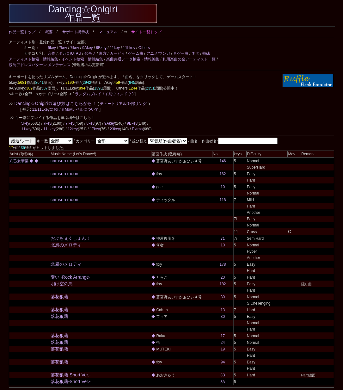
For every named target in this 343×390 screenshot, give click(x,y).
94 (223, 362)
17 (223, 336)
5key (52, 48)
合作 (51, 53)
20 (223, 277)
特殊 (206, 53)
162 (222, 174)
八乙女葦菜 (19, 161)
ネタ (195, 53)
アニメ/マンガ (158, 53)
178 (222, 264)
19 (223, 349)
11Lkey (129, 48)
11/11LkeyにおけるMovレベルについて (65, 109)
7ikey (74, 48)
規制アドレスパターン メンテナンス (39, 65)
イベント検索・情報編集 (82, 59)
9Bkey (101, 48)
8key (90, 123)
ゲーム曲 (135, 53)
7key (63, 48)
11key (115, 48)
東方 (103, 53)
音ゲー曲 (180, 53)
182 (222, 284)
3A (222, 382)
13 (223, 310)
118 (222, 200)
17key (95, 129)
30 (223, 297)
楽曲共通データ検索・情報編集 (132, 59)
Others (144, 48)
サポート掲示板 (75, 32)
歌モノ (90, 53)
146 (222, 161)
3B (222, 375)
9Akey (87, 48)
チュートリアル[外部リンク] (124, 104)
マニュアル (108, 32)
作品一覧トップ (22, 32)
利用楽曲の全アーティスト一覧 (189, 59)
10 (223, 187)
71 (223, 238)
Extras (137, 129)
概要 (49, 32)
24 (223, 342)
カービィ (117, 53)
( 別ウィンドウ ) (120, 94)
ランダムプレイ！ (90, 94)
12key (73, 129)
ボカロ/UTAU (69, 53)
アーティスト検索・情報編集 (33, 59)
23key (115, 129)
